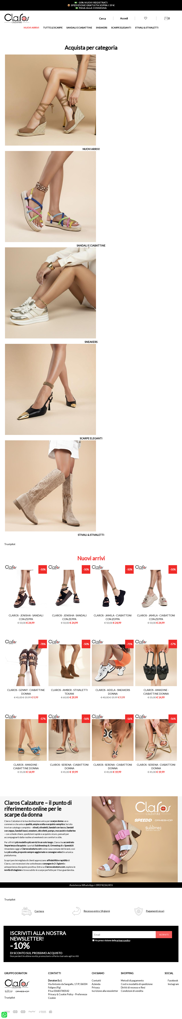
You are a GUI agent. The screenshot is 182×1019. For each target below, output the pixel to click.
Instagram (173, 984)
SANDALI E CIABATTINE (79, 27)
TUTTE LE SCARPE (52, 27)
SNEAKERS (101, 27)
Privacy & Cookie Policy (60, 994)
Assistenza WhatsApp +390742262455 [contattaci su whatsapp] (91, 885)
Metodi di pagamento (132, 980)
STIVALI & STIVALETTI (146, 27)
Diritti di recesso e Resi (133, 987)
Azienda (96, 984)
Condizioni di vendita (132, 990)
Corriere (39, 911)
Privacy (96, 987)
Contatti (96, 980)
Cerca (102, 18)
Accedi (124, 18)
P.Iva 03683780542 (58, 990)
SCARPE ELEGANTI (121, 27)
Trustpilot (9, 544)
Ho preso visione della (112, 940)
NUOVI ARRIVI (31, 27)
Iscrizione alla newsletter (105, 990)
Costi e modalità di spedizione (137, 984)
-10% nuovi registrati (91, 2)
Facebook (173, 980)
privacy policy (123, 940)
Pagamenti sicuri (155, 911)
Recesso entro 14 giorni (97, 911)
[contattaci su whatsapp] (4, 1014)
